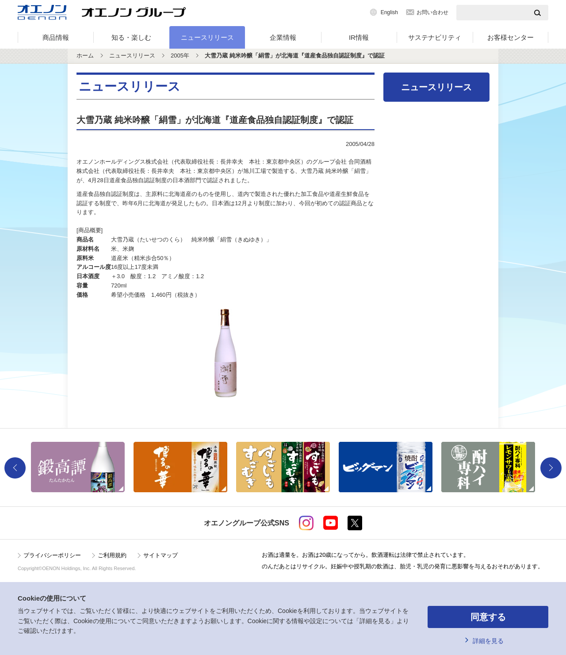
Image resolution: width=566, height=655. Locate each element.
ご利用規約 (112, 555)
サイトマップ (160, 555)
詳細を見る (488, 640)
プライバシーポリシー (52, 555)
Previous (15, 468)
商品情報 (55, 37)
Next (551, 468)
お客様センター (510, 37)
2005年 (180, 55)
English (389, 12)
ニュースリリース (207, 37)
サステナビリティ (434, 37)
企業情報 (283, 37)
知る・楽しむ (131, 37)
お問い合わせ (432, 12)
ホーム (85, 55)
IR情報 (359, 37)
